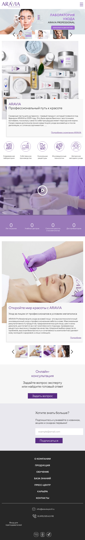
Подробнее (75, 337)
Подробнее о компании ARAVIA (66, 132)
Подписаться (49, 440)
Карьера (42, 491)
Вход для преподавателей (14, 523)
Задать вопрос (42, 396)
